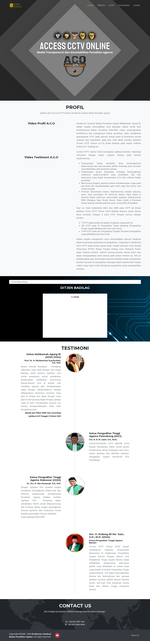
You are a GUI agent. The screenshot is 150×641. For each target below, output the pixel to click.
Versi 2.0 (135, 635)
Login (136, 6)
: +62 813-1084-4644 (75, 624)
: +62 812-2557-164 (75, 621)
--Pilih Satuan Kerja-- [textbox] (19, 282)
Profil (101, 6)
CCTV (111, 6)
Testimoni (124, 6)
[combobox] (75, 282)
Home (90, 6)
